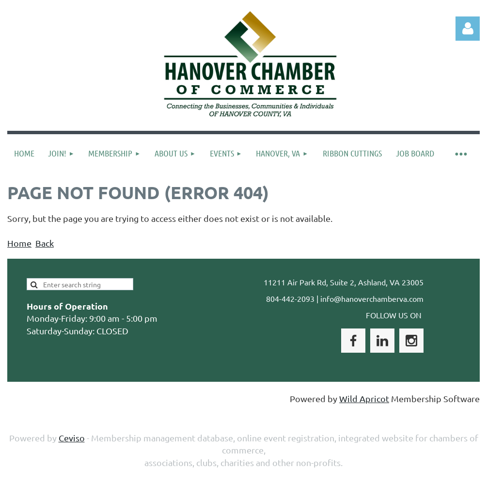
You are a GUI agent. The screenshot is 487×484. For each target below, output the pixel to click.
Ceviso (72, 438)
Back (44, 243)
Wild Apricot (364, 398)
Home (19, 243)
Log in (468, 28)
